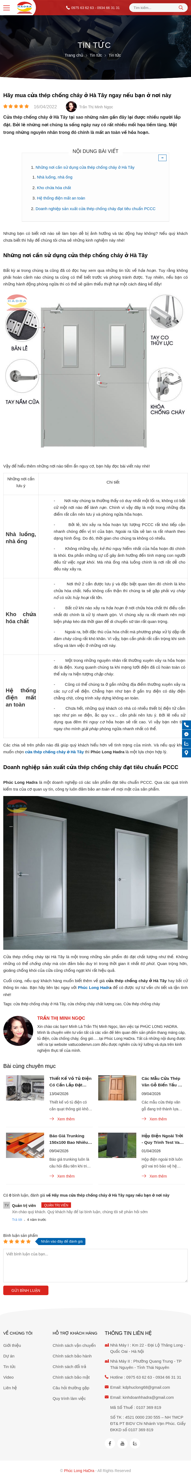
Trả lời (17, 1220)
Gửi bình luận (25, 1291)
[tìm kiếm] (181, 8)
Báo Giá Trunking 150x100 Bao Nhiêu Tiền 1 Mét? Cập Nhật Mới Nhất (69, 1139)
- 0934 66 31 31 (107, 8)
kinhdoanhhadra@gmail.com (149, 1395)
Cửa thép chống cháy (142, 1002)
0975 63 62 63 (82, 8)
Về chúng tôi (18, 1331)
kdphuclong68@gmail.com (147, 1385)
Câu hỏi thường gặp (71, 1386)
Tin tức (9, 1365)
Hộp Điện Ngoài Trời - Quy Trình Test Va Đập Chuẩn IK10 (163, 1139)
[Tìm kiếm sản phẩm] (158, 8)
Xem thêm (62, 1118)
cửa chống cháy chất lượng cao (94, 1002)
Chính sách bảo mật (71, 1375)
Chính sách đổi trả (69, 1365)
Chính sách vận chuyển (74, 1344)
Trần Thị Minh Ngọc (61, 1016)
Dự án (8, 1354)
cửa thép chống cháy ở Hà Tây (39, 1002)
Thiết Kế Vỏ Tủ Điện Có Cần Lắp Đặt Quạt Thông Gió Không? (71, 1081)
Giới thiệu (12, 1344)
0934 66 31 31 (169, 1375)
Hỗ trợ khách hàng (75, 1331)
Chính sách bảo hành (72, 1354)
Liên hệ (10, 1386)
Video (8, 1375)
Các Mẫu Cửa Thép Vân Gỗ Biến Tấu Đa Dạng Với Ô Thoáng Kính (163, 1081)
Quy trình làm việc (69, 1397)
